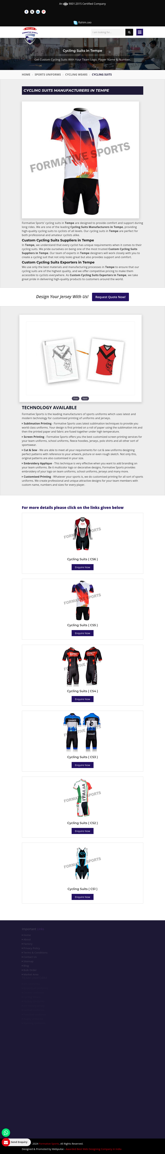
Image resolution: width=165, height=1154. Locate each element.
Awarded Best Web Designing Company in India (94, 1149)
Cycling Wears (76, 74)
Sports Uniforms (48, 74)
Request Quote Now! (110, 297)
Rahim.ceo (82, 23)
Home (26, 74)
